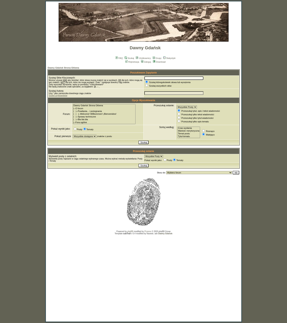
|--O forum (104, 108)
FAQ (119, 58)
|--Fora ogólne (104, 122)
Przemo (147, 231)
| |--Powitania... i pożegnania (104, 111)
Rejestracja (132, 62)
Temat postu (189, 133)
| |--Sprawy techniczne (104, 116)
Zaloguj (146, 62)
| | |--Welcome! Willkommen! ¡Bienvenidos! (104, 114)
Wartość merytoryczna (189, 131)
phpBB (130, 231)
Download (159, 62)
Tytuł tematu (189, 136)
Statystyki (169, 58)
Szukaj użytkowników (58, 95)
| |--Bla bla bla (104, 119)
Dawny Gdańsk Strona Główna (63, 68)
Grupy (157, 58)
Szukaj (129, 58)
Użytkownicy (143, 58)
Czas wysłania (189, 128)
